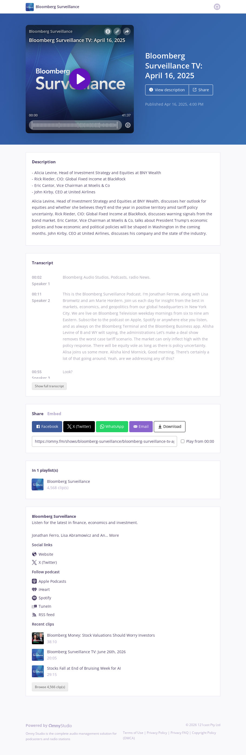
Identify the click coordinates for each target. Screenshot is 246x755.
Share (201, 89)
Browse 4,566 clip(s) (50, 687)
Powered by (49, 725)
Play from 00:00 (197, 441)
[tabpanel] (123, 203)
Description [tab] (44, 162)
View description (167, 89)
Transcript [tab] (42, 263)
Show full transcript (49, 386)
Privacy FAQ (179, 732)
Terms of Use (133, 732)
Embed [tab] (54, 413)
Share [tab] (38, 413)
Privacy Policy (157, 732)
